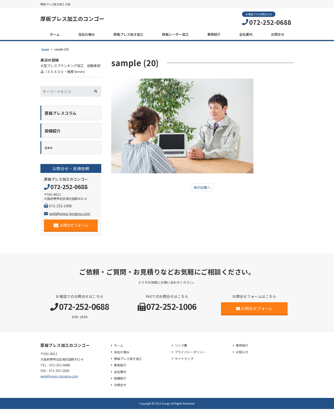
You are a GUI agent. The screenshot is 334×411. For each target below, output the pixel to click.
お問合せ (277, 34)
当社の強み (86, 34)
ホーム (55, 34)
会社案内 (245, 34)
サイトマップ (184, 361)
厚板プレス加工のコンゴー (75, 19)
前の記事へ (202, 188)
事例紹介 (214, 34)
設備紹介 (120, 380)
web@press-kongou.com (67, 215)
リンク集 (181, 348)
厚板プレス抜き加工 (128, 34)
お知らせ (242, 354)
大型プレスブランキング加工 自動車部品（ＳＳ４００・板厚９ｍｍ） (70, 69)
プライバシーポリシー (190, 354)
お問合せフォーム (71, 227)
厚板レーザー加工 (175, 34)
